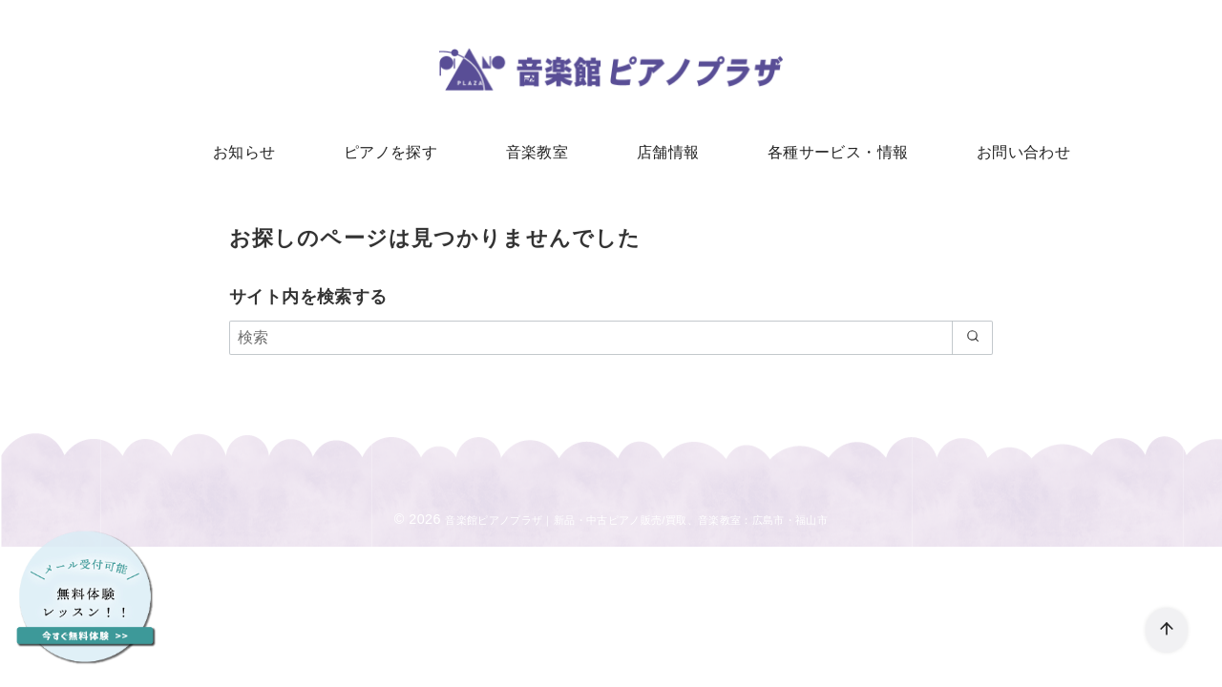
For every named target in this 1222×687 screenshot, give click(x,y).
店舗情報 (664, 153)
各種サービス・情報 (827, 153)
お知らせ (261, 153)
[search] (969, 343)
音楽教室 (540, 153)
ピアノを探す (401, 153)
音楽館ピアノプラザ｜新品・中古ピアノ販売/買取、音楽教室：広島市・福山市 (636, 525)
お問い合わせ (1005, 153)
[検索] (611, 343)
